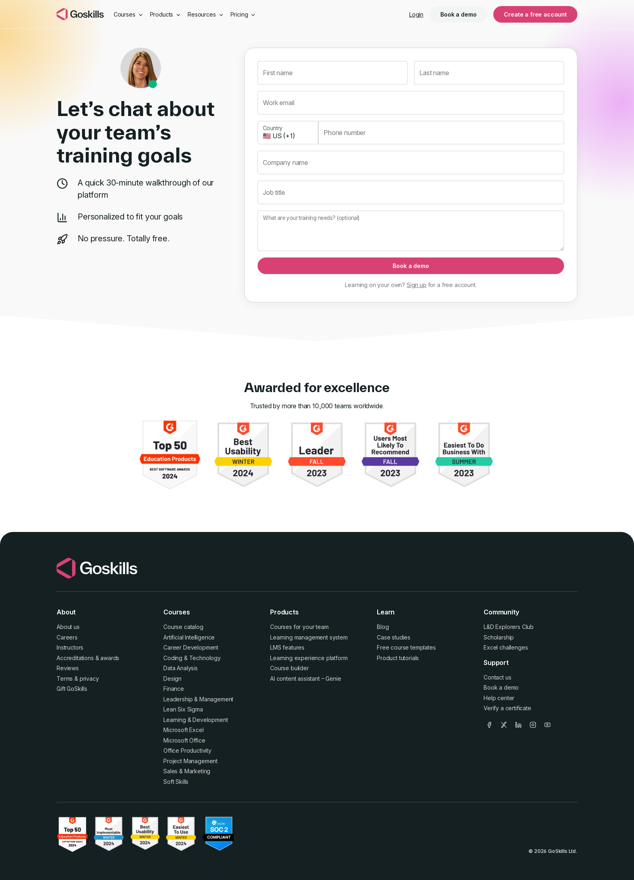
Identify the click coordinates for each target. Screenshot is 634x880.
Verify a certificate (507, 708)
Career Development (190, 647)
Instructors (70, 647)
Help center (499, 697)
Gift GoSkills (72, 688)
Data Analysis (180, 668)
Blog (383, 626)
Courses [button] (129, 14)
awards (109, 657)
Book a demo (458, 14)
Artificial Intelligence (189, 637)
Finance (173, 688)
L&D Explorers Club (509, 626)
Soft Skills (175, 781)
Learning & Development (195, 719)
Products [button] (166, 14)
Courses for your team (299, 626)
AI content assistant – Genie (305, 678)
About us (68, 626)
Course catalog (183, 626)
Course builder (289, 668)
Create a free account (535, 14)
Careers (67, 637)
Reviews (68, 668)
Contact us (497, 677)
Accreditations (75, 657)
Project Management (190, 761)
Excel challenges (506, 647)
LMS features (287, 647)
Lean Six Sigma (183, 709)
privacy (89, 678)
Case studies (393, 637)
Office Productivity (187, 750)
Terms (65, 678)
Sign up (417, 284)
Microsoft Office (184, 740)
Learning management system (309, 637)
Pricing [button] (243, 14)
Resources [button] (206, 14)
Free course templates (406, 647)
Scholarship (499, 637)
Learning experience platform (309, 657)
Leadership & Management (198, 699)
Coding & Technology (192, 657)
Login (416, 14)
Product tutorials (398, 657)
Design (172, 678)
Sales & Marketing (186, 771)
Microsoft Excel (183, 729)
